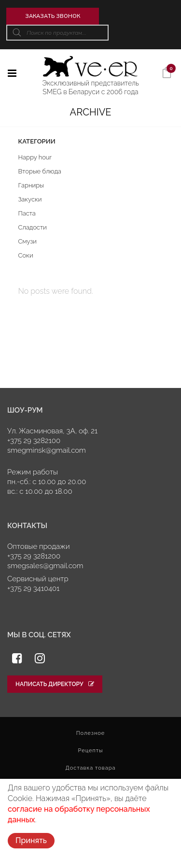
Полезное (90, 733)
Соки (25, 255)
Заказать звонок (52, 16)
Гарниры (31, 185)
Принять (31, 840)
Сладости (32, 227)
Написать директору (54, 684)
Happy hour (35, 157)
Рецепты (90, 750)
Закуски (30, 199)
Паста (27, 213)
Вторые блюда (39, 171)
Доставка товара (91, 768)
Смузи (27, 241)
